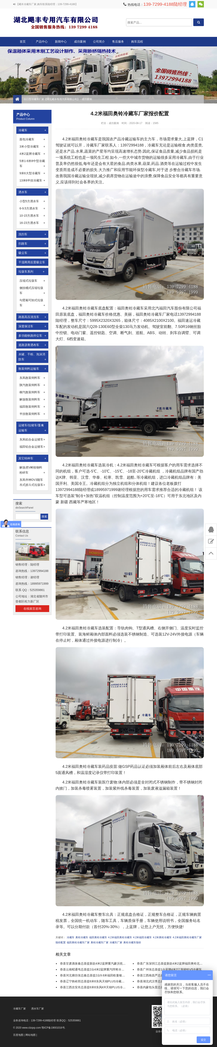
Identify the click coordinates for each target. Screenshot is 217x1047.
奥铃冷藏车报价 (132, 942)
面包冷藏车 (32, 139)
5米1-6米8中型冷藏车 (32, 164)
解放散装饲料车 (32, 399)
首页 (23, 41)
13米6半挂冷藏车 (32, 180)
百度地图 (18, 1034)
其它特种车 (32, 458)
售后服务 (118, 41)
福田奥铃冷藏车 (98, 937)
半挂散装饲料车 (32, 413)
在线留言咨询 (32, 608)
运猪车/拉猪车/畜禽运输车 (32, 428)
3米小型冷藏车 (32, 146)
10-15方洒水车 (32, 215)
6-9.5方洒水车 (32, 208)
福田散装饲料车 (32, 406)
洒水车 (32, 192)
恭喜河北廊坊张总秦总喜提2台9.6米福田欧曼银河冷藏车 (97, 975)
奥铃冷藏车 (81, 937)
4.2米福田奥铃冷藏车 (120, 937)
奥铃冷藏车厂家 (99, 942)
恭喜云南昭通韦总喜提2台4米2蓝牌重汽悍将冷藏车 (93, 969)
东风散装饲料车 (32, 377)
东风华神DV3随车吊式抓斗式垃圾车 (32, 482)
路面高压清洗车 (32, 316)
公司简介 (99, 41)
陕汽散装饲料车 (32, 385)
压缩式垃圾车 (32, 280)
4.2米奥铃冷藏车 (162, 937)
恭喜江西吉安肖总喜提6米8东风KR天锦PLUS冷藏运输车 (97, 987)
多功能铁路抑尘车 (32, 335)
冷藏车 (32, 130)
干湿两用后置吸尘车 (32, 263)
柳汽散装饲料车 (32, 392)
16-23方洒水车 (32, 222)
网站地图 (30, 1034)
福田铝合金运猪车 (32, 446)
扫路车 (32, 243)
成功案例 (80, 41)
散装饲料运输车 (32, 368)
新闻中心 (61, 41)
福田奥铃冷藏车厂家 (78, 942)
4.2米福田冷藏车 (142, 937)
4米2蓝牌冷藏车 (32, 153)
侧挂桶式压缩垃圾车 (32, 291)
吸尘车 (32, 252)
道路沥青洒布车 (32, 344)
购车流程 (137, 41)
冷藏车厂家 (116, 942)
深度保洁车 (32, 326)
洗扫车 (32, 234)
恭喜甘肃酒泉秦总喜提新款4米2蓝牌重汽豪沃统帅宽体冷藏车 (100, 963)
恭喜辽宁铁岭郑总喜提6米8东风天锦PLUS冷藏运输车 (95, 981)
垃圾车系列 (31, 271)
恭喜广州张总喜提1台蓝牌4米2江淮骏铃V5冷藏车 (169, 969)
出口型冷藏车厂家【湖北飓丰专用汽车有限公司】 (55, 22)
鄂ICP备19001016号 (53, 1027)
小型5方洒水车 (32, 201)
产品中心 (42, 43)
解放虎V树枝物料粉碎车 (32, 470)
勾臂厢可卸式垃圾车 (32, 303)
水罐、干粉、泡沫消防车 (32, 357)
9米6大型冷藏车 (32, 173)
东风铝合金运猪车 (32, 439)
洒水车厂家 (37, 1008)
